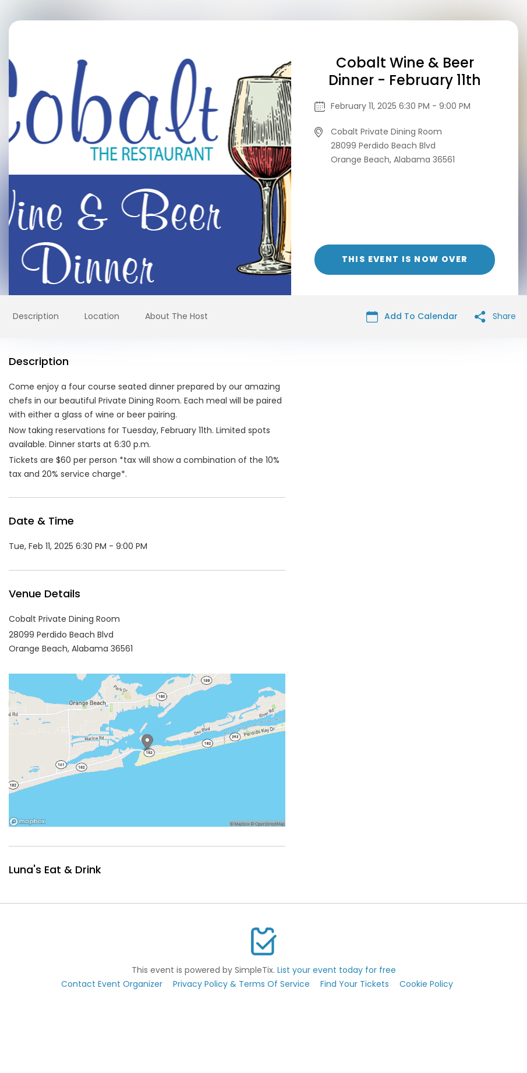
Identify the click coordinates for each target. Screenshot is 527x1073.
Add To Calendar (412, 316)
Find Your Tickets (354, 984)
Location (101, 316)
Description (36, 316)
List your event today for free (336, 970)
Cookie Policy (426, 984)
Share (495, 316)
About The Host (176, 316)
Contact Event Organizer (111, 984)
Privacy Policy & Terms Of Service (241, 984)
